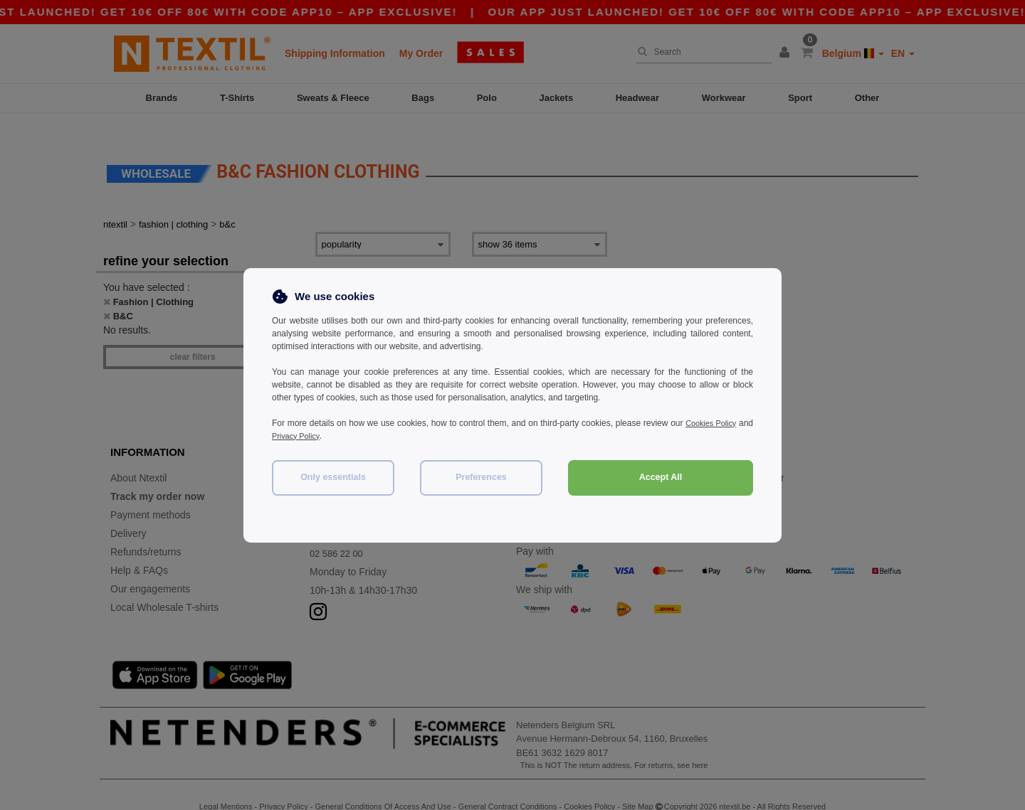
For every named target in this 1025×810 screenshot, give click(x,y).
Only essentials (333, 477)
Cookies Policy (724, 423)
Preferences (481, 477)
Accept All (661, 477)
